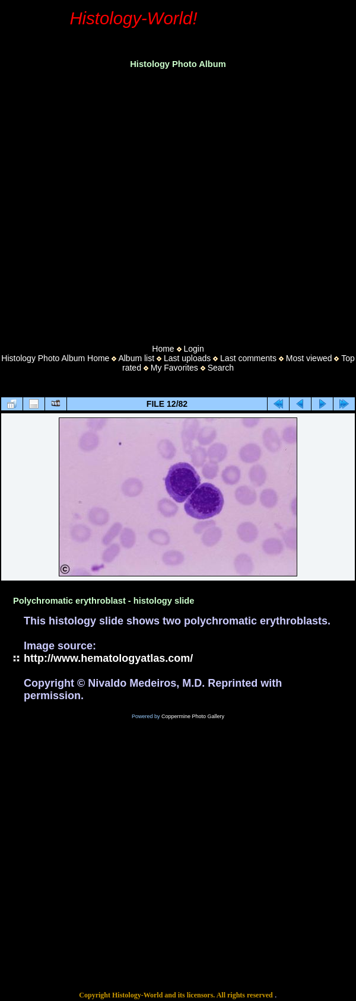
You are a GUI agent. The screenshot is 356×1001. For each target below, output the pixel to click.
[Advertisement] (111, 202)
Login (193, 348)
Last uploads (187, 358)
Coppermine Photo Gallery (192, 716)
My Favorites (174, 367)
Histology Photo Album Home (55, 358)
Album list (136, 358)
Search (221, 367)
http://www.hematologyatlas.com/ (108, 658)
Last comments (248, 358)
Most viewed (309, 358)
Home (163, 348)
